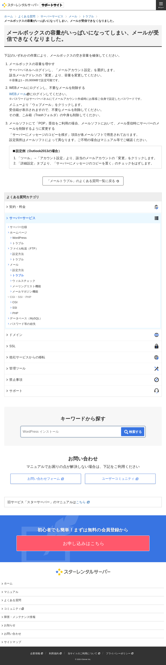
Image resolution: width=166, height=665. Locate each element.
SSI (13, 307)
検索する (133, 432)
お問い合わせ (12, 633)
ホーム (8, 583)
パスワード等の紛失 (21, 323)
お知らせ (10, 625)
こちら (83, 502)
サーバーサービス (20, 218)
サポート (14, 390)
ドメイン (14, 335)
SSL (11, 346)
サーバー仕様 (17, 227)
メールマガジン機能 (24, 291)
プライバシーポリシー (120, 653)
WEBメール (17, 94)
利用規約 (55, 653)
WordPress (18, 237)
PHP (14, 313)
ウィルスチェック (22, 280)
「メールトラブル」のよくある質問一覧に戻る (83, 181)
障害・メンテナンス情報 (19, 617)
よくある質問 (12, 600)
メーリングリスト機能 (25, 286)
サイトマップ (12, 642)
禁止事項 (14, 379)
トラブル (17, 243)
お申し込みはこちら (83, 543)
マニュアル (11, 591)
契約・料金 (16, 206)
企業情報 (36, 653)
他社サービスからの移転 (25, 357)
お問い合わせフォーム (45, 479)
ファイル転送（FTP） (23, 248)
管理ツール (16, 368)
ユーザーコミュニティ (120, 479)
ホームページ (17, 232)
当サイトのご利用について (84, 653)
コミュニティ (14, 608)
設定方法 (17, 254)
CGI (13, 302)
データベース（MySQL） (25, 318)
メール (13, 264)
